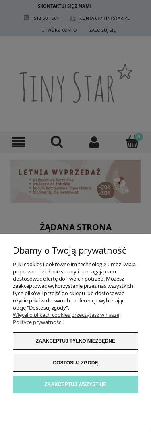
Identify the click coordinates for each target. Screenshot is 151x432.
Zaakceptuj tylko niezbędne (75, 341)
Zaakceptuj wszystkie (75, 384)
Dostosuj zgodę (75, 363)
